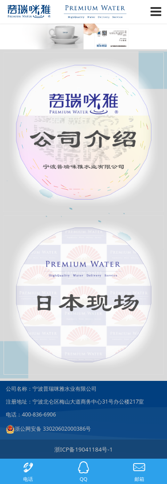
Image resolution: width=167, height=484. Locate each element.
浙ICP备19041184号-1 (83, 449)
